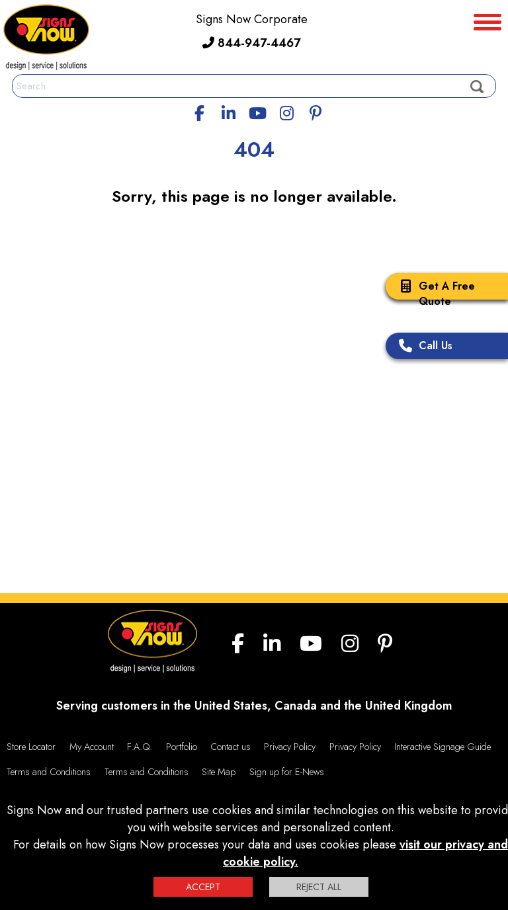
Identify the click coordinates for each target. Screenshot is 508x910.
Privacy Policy (290, 746)
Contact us (230, 746)
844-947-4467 (251, 43)
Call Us (422, 347)
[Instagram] (286, 111)
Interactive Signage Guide (442, 746)
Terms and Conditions (49, 771)
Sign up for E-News (286, 771)
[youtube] (257, 111)
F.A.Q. (139, 746)
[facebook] (199, 111)
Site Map (218, 771)
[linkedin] (229, 111)
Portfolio (181, 746)
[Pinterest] (315, 111)
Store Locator (31, 746)
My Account (91, 746)
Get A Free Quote (433, 293)
